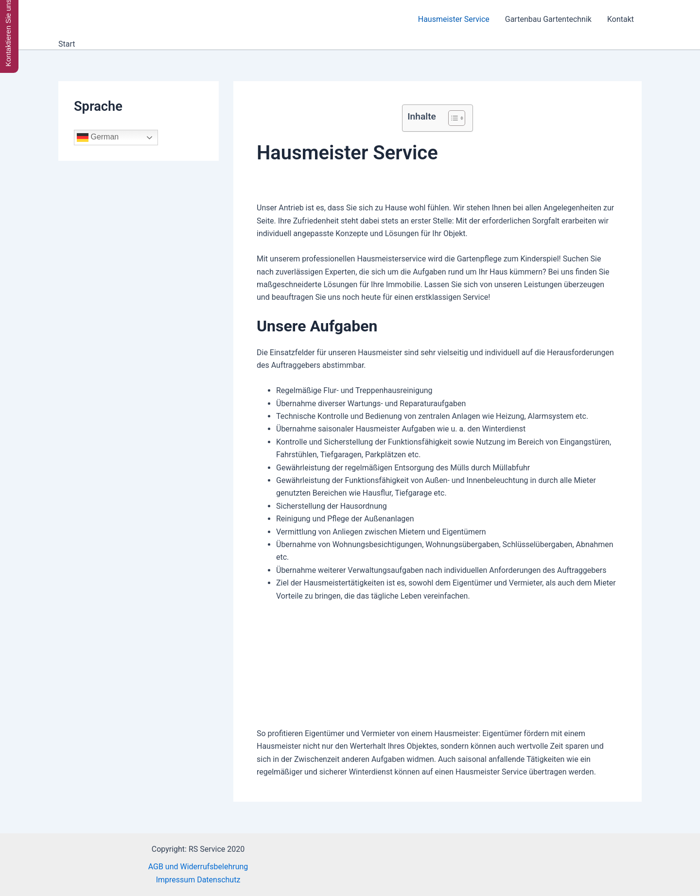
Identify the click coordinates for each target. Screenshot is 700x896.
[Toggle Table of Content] (452, 118)
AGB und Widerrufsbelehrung (198, 866)
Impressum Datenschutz (198, 879)
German (98, 137)
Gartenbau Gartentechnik (548, 19)
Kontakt (620, 19)
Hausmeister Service (454, 19)
